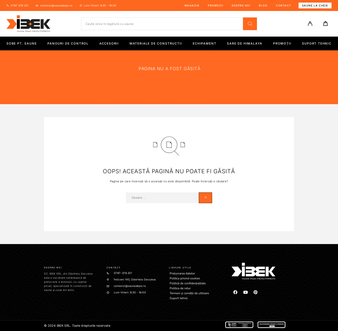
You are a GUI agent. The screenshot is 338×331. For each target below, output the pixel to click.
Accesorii (109, 43)
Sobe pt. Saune (21, 43)
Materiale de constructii (156, 43)
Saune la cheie (315, 5)
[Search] (250, 23)
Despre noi (241, 5)
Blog (263, 5)
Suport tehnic (317, 43)
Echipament (204, 43)
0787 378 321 (19, 5)
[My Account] (310, 24)
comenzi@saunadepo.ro (56, 5)
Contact (283, 5)
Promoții (215, 5)
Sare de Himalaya (244, 43)
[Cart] (325, 25)
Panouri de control (68, 43)
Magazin (192, 5)
